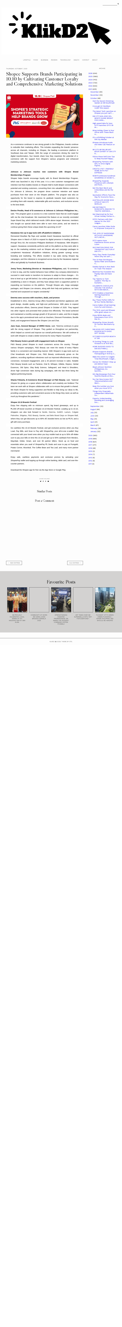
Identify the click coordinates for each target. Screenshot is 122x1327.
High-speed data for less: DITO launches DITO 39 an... (103, 125)
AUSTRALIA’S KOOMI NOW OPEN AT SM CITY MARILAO (103, 202)
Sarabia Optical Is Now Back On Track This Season (104, 268)
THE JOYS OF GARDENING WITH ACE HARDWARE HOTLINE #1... (103, 235)
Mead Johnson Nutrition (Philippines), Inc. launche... (102, 369)
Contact (85, 60)
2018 (90, 442)
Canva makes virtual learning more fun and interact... (104, 306)
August (93, 409)
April (92, 422)
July (92, 412)
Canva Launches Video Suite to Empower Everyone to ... (104, 228)
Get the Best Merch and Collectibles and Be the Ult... (103, 190)
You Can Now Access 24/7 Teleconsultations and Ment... (103, 381)
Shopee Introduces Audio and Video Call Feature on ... (104, 144)
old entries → (75, 563)
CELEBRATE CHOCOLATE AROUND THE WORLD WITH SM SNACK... (103, 288)
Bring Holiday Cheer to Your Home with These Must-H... (103, 132)
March (93, 425)
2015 (90, 451)
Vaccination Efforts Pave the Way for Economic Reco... (104, 196)
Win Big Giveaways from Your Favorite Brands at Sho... (104, 375)
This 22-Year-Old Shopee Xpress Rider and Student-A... (104, 262)
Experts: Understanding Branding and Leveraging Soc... (103, 400)
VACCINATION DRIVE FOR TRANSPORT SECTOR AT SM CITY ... (104, 249)
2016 (90, 448)
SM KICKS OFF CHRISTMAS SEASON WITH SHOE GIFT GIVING (104, 331)
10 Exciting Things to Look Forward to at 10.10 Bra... (103, 343)
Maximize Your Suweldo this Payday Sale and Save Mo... (104, 274)
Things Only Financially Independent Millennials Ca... (103, 393)
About (94, 60)
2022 (90, 86)
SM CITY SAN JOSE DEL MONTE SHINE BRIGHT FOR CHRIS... (103, 118)
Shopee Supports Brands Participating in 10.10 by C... (104, 353)
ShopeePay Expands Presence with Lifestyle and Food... (103, 183)
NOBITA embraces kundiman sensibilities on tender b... (104, 177)
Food (35, 60)
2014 (90, 454)
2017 (90, 445)
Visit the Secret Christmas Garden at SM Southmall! (104, 102)
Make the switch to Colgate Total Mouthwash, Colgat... (104, 358)
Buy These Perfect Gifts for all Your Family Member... (104, 301)
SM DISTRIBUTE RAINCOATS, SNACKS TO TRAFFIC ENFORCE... (104, 209)
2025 (90, 76)
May (92, 419)
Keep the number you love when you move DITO (103, 387)
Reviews (54, 60)
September (95, 406)
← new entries (14, 563)
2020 (90, 435)
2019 (90, 439)
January (93, 431)
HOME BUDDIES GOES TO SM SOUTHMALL (103, 348)
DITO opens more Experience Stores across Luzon (104, 242)
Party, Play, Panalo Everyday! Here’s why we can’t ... (104, 256)
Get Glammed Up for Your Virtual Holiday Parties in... (104, 215)
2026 (90, 73)
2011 (90, 464)
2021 (90, 89)
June (92, 416)
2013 (90, 458)
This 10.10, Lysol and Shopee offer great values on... (104, 311)
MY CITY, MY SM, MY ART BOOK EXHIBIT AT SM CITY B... (104, 151)
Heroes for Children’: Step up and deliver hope (104, 363)
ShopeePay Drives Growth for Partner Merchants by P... (103, 324)
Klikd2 (52, 641)
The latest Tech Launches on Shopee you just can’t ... (104, 112)
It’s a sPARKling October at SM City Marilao (103, 138)
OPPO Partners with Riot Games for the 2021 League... (102, 221)
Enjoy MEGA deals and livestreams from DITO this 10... (103, 317)
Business (44, 60)
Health (76, 60)
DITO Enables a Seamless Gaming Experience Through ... (103, 295)
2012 (90, 461)
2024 (90, 80)
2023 (90, 83)
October (93, 98)
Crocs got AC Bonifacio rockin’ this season (102, 107)
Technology (65, 60)
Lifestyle (26, 60)
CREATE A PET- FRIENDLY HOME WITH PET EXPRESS (103, 171)
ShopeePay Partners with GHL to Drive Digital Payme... (103, 164)
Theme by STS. (66, 641)
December (94, 92)
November (94, 95)
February (94, 428)
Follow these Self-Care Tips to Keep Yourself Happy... (104, 158)
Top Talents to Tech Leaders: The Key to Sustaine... (102, 281)
